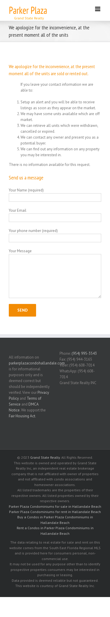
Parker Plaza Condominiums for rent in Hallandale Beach (55, 512)
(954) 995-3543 (84, 353)
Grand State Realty (45, 457)
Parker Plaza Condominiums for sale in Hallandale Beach (55, 506)
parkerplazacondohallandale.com (37, 363)
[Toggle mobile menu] (98, 9)
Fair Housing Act (22, 415)
